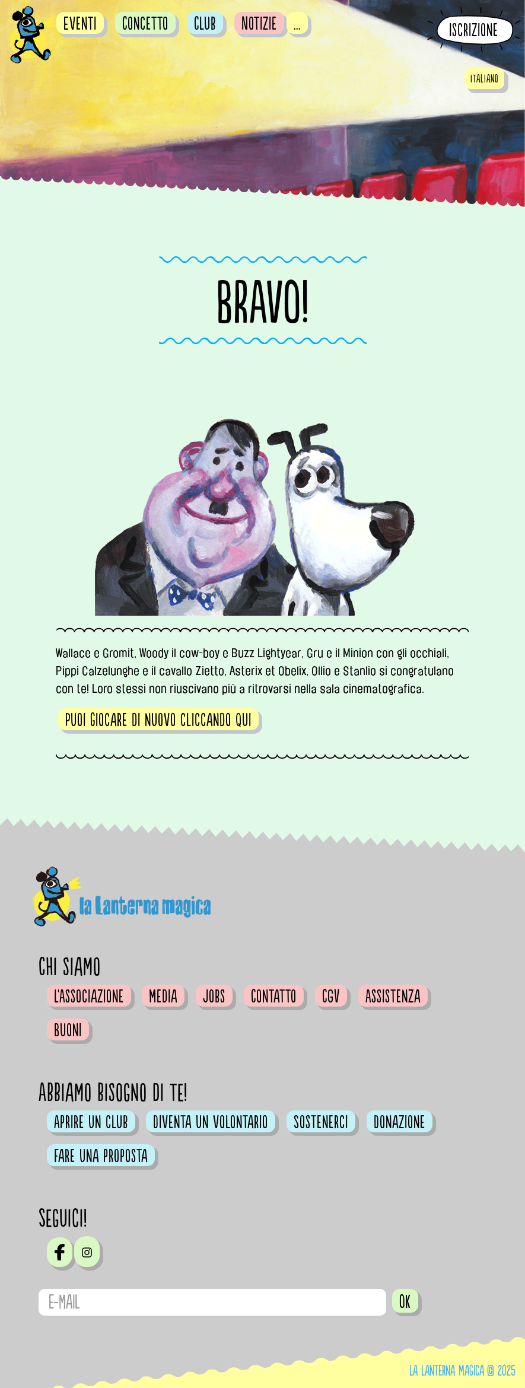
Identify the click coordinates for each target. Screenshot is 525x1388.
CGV (331, 996)
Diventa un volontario (210, 1122)
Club (205, 24)
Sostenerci (321, 1122)
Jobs (214, 996)
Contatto (274, 996)
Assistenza (393, 996)
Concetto (145, 24)
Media (163, 996)
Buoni (68, 1030)
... (297, 24)
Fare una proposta (101, 1156)
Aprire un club (91, 1122)
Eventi (80, 24)
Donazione (399, 1122)
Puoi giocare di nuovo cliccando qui (158, 720)
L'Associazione (89, 996)
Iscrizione (473, 30)
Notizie (259, 24)
